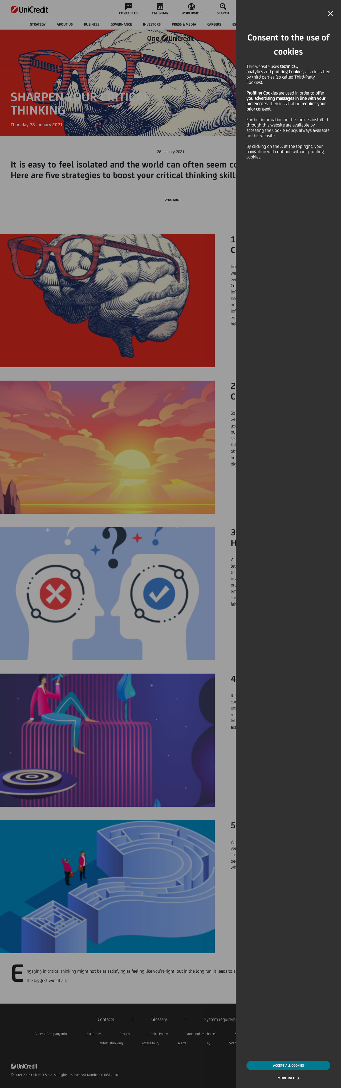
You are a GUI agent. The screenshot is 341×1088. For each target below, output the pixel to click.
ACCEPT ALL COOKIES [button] (288, 1065)
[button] (330, 14)
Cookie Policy (284, 130)
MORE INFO (286, 1078)
